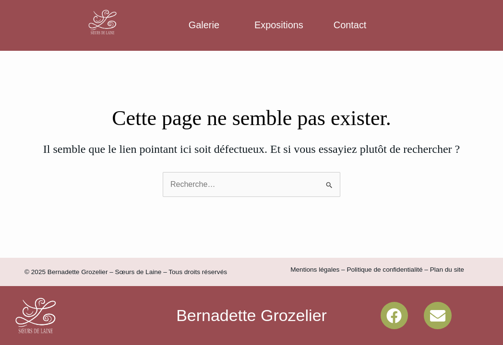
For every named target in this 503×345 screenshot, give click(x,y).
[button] (206, 25)
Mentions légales (314, 269)
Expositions (278, 25)
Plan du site (447, 269)
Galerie (204, 25)
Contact (350, 25)
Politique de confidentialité (384, 269)
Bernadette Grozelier (251, 315)
